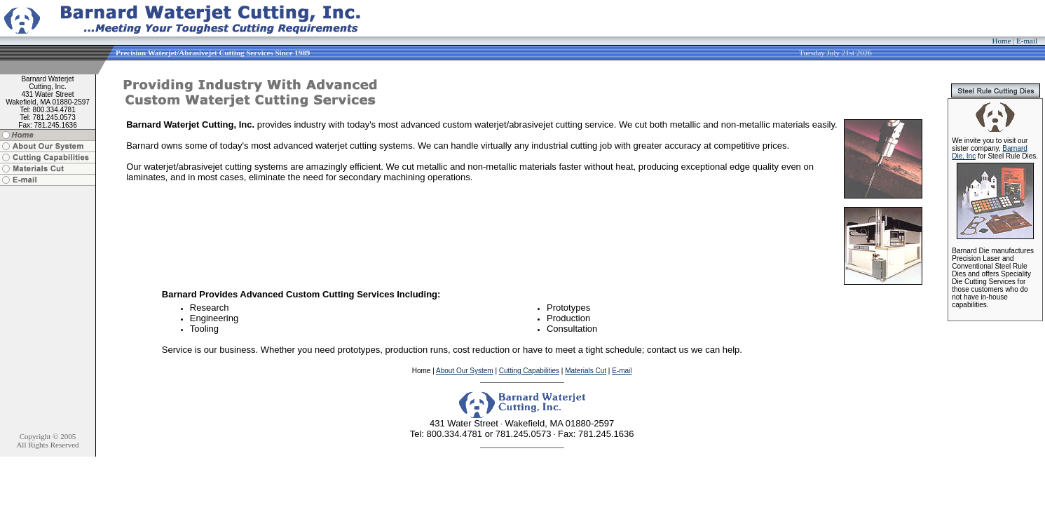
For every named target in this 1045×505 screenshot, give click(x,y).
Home (1001, 40)
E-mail (1026, 40)
